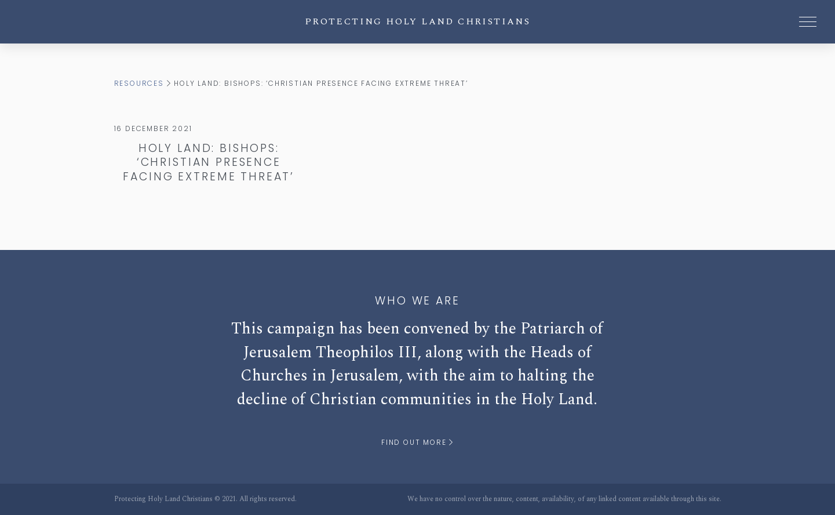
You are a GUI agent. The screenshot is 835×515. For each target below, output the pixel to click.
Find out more (417, 442)
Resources (139, 83)
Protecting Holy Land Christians (417, 21)
